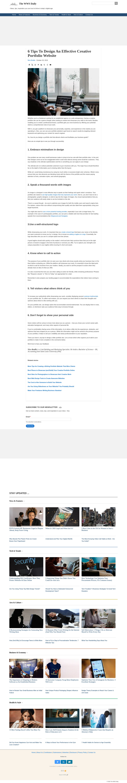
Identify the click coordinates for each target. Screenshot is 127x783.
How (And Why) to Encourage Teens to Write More (25, 640)
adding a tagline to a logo (77, 234)
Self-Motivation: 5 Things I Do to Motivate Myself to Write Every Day (97, 631)
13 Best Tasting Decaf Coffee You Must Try (24, 730)
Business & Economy (40, 14)
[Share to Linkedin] (41, 65)
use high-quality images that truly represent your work (59, 195)
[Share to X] (32, 65)
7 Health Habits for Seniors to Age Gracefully (96, 742)
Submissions (57, 752)
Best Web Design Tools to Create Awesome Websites (46, 378)
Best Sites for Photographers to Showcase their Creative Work (49, 374)
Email (28, 417)
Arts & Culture (78, 14)
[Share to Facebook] (29, 65)
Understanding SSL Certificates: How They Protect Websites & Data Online (24, 579)
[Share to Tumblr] (44, 65)
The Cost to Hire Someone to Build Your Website (45, 382)
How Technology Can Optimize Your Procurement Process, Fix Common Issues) (97, 579)
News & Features (24, 14)
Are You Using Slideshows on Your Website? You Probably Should (51, 386)
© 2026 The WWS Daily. (113, 781)
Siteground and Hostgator (59, 216)
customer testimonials (91, 296)
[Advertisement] (63, 31)
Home (14, 14)
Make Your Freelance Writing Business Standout (44, 390)
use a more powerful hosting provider (55, 211)
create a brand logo (67, 232)
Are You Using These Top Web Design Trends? (24, 589)
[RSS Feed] (62, 771)
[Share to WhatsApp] (35, 65)
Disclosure (73, 752)
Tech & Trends (54, 14)
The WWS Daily (27, 3)
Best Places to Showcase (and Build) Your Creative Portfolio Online (51, 370)
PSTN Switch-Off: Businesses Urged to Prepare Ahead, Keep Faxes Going (26, 529)
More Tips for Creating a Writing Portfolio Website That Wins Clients (51, 366)
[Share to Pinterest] (38, 65)
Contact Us (89, 14)
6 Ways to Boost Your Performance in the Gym (60, 742)
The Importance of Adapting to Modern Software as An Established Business (23, 681)
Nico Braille (31, 60)
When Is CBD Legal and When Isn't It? (59, 528)
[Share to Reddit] (47, 65)
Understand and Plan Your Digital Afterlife (58, 539)
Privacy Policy (82, 752)
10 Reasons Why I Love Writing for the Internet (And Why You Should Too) (62, 631)
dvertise (65, 752)
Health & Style (66, 14)
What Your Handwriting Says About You (94, 640)
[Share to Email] (50, 65)
